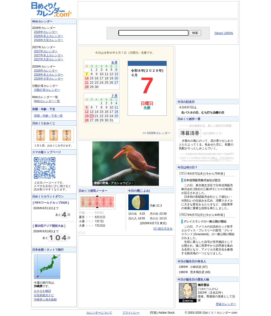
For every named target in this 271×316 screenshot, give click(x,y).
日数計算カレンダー (47, 90)
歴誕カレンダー (226, 304)
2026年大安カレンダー (48, 40)
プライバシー (131, 312)
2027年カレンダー (46, 51)
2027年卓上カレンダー (48, 55)
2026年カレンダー (46, 32)
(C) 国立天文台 (162, 228)
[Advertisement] (158, 10)
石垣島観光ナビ (44, 295)
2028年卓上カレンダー (48, 74)
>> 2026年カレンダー (156, 133)
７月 (114, 96)
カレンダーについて (99, 312)
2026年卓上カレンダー (48, 36)
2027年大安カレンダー (48, 59)
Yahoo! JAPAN (223, 33)
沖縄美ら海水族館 (45, 299)
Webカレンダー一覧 (47, 101)
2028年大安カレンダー (48, 78)
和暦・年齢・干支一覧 (48, 115)
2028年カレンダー (46, 70)
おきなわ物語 (42, 291)
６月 (114, 62)
